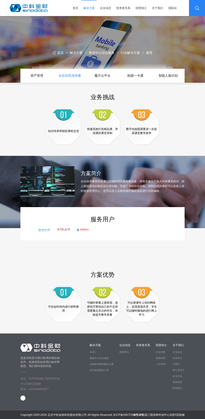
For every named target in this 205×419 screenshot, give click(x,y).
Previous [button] (25, 76)
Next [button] (179, 76)
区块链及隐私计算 (99, 370)
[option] (36, 76)
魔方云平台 (102, 75)
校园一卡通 (135, 75)
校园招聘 (160, 358)
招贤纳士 (141, 8)
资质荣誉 (177, 382)
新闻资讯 (124, 352)
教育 (149, 52)
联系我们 (177, 388)
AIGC (92, 352)
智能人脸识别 (168, 75)
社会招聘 (160, 352)
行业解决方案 (130, 52)
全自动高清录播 (69, 75)
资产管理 (36, 75)
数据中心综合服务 (102, 52)
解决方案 (89, 8)
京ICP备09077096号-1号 (128, 414)
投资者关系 (123, 8)
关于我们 (157, 8)
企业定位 (177, 352)
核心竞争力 (179, 370)
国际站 (172, 8)
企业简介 (177, 358)
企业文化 (177, 376)
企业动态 (105, 8)
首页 (75, 8)
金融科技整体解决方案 (102, 364)
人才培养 (160, 364)
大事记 (176, 364)
